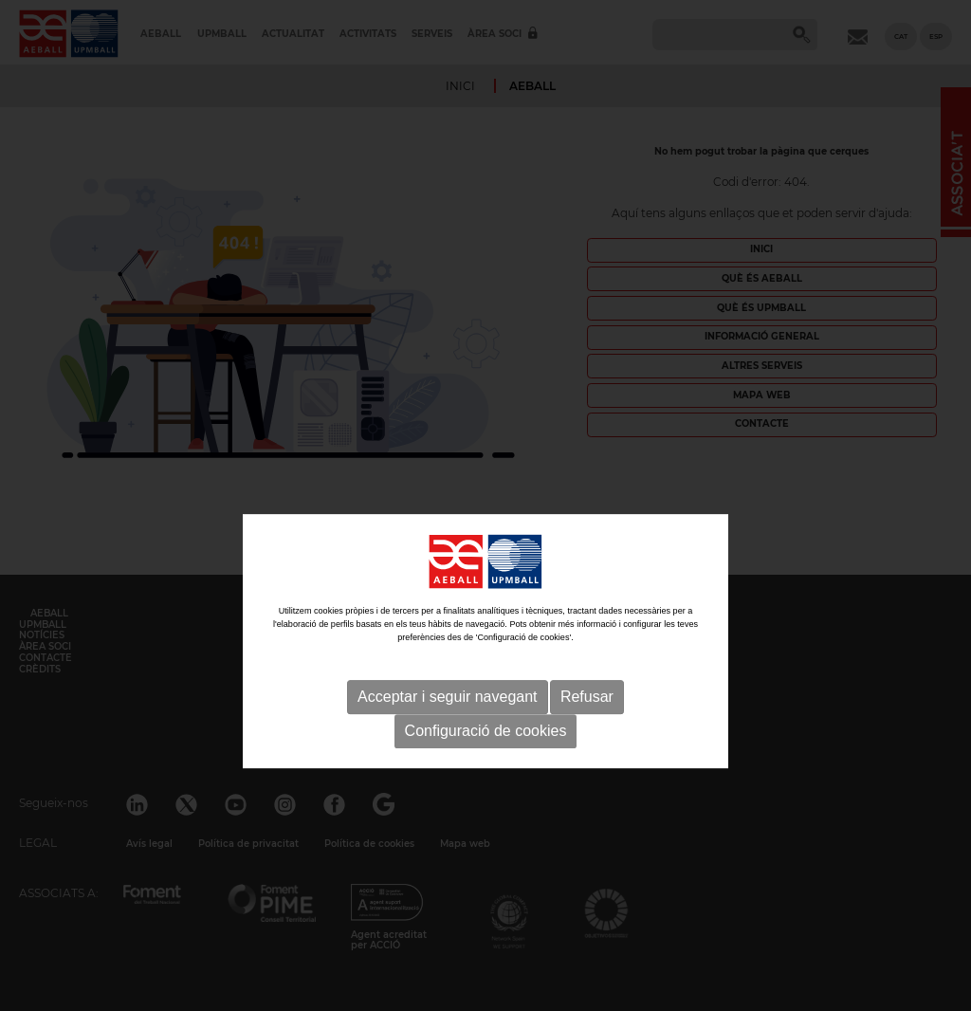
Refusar (587, 740)
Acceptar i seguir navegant (447, 740)
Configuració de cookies (486, 774)
